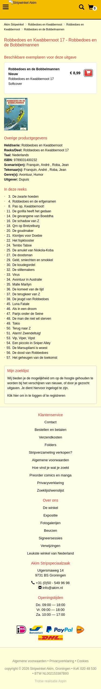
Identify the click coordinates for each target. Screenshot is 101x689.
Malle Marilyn (22, 284)
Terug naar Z (21, 328)
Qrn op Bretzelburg (26, 226)
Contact (50, 422)
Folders (50, 445)
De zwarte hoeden (25, 196)
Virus (16, 275)
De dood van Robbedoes (30, 353)
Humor (38, 175)
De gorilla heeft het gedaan (31, 211)
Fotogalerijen (50, 523)
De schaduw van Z (25, 221)
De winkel (50, 508)
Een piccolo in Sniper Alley (31, 343)
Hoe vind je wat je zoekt (50, 468)
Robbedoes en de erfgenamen (34, 201)
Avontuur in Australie (27, 279)
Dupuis (24, 179)
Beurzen (50, 530)
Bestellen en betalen (51, 430)
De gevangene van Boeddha (32, 216)
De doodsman (22, 255)
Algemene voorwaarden (50, 460)
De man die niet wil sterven (31, 319)
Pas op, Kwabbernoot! (28, 206)
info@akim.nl (53, 588)
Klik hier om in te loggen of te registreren (36, 396)
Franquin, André (37, 165)
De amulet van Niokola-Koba (33, 250)
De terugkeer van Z (26, 294)
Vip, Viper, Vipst (23, 338)
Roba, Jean (60, 165)
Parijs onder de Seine (27, 314)
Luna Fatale (20, 304)
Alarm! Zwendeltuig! (26, 333)
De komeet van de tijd (28, 289)
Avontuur (25, 175)
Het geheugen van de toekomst (34, 358)
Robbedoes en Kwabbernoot (45, 24)
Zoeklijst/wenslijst (50, 490)
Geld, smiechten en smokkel (32, 260)
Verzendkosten (50, 437)
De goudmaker (23, 231)
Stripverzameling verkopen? (50, 452)
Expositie (50, 515)
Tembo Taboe (22, 245)
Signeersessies (50, 538)
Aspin (62, 681)
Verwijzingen (50, 546)
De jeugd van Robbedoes (30, 299)
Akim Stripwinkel (14, 24)
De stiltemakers (23, 270)
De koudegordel (23, 265)
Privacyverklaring (50, 483)
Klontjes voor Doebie (27, 236)
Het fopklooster (23, 240)
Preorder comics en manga (50, 475)
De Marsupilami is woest (29, 348)
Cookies (83, 661)
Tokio (16, 323)
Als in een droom (24, 309)
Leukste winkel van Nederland (50, 553)
